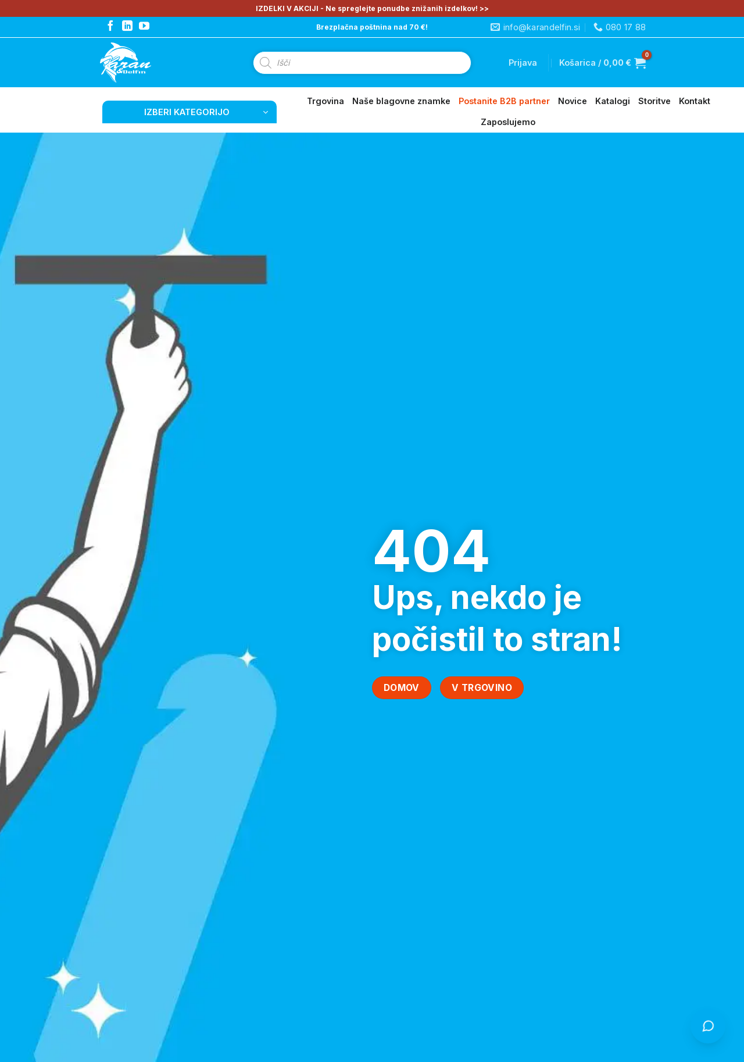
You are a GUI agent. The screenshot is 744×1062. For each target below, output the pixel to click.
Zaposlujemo (508, 122)
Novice (572, 101)
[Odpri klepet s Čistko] (708, 1025)
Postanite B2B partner (504, 101)
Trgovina (325, 101)
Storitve (654, 101)
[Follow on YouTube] (144, 27)
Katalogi (612, 101)
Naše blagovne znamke (401, 101)
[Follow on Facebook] (110, 27)
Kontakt (694, 101)
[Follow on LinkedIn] (127, 27)
